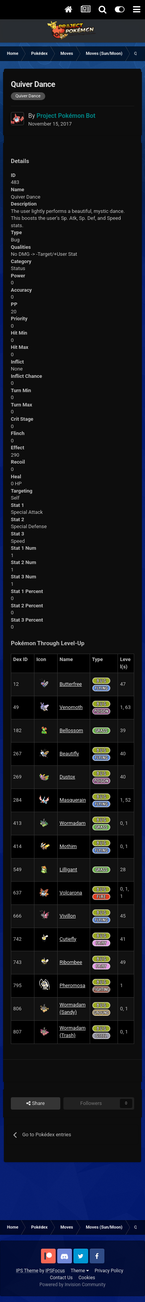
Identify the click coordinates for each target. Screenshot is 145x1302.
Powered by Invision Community (72, 1284)
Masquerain (73, 800)
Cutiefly (68, 939)
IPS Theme (27, 1270)
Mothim (68, 846)
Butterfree (71, 684)
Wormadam (72, 823)
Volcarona (71, 893)
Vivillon (68, 916)
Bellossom (71, 730)
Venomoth (71, 707)
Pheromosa (72, 985)
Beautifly (69, 753)
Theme (80, 1270)
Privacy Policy (109, 1270)
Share (35, 1103)
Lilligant (68, 869)
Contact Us (61, 1277)
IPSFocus (55, 1270)
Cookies (86, 1277)
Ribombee (71, 962)
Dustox (67, 777)
